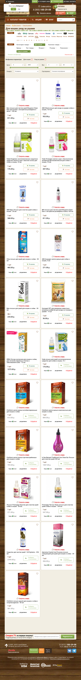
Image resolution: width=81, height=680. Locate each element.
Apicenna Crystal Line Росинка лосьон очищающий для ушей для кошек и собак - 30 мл (58, 559)
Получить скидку (24, 111)
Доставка (66, 1)
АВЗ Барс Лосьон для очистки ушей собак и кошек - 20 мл (22, 216)
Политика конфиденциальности (60, 665)
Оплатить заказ (58, 1)
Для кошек (27, 59)
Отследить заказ (45, 1)
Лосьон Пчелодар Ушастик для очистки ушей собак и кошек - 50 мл (22, 511)
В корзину (32, 121)
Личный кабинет (71, 13)
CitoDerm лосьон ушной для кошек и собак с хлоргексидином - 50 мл (22, 608)
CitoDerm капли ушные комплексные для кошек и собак (56, 417)
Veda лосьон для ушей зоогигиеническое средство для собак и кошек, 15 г (56, 366)
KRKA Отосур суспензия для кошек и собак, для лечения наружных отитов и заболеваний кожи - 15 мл (22, 367)
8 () (42, 9)
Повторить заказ (61, 13)
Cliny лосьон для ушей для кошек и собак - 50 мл (23, 266)
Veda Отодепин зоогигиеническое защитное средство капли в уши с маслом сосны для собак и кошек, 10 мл (22, 166)
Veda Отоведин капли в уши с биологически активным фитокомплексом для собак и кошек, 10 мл (57, 166)
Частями (31, 124)
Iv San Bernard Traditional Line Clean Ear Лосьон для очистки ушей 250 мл (58, 464)
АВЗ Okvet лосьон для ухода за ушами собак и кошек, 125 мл (58, 115)
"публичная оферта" (42, 663)
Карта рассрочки (13, 658)
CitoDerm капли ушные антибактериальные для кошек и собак (22, 417)
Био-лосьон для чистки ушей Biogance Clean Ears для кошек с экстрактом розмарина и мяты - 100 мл (22, 115)
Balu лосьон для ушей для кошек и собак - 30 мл (22, 315)
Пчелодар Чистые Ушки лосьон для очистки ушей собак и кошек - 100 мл (57, 511)
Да (13, 9)
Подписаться (67, 643)
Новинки (34, 1)
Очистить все (68, 54)
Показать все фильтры (14, 54)
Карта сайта (48, 657)
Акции (38, 20)
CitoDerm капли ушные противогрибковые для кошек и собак (21, 464)
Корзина (61, 6)
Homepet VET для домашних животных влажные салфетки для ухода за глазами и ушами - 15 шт (57, 316)
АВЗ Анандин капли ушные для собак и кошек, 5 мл (56, 266)
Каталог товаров (18, 20)
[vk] (69, 657)
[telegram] (74, 657)
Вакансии (33, 656)
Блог (51, 20)
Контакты (73, 1)
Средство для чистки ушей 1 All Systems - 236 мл (23, 559)
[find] (73, 19)
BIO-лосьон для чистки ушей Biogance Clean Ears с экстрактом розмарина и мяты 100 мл (57, 216)
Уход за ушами (39, 59)
